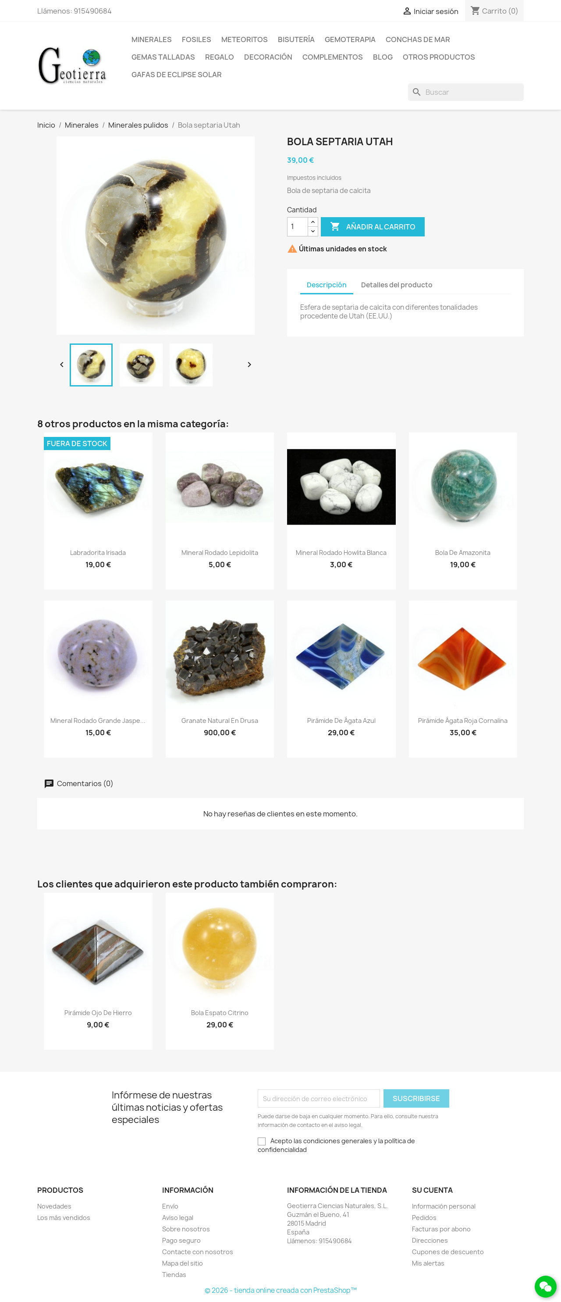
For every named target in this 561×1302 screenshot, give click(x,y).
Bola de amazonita (462, 552)
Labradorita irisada (98, 552)
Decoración (268, 57)
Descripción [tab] (327, 285)
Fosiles (196, 39)
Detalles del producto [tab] (397, 285)
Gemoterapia (350, 39)
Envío (170, 1206)
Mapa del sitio (182, 1263)
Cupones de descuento (448, 1252)
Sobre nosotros (186, 1229)
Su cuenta (432, 1190)
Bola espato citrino (220, 1013)
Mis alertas (428, 1263)
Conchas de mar (418, 39)
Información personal (444, 1206)
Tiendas (174, 1274)
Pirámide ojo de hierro (98, 1013)
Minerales (151, 39)
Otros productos (439, 57)
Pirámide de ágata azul (341, 720)
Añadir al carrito (372, 226)
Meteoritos (244, 39)
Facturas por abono (441, 1229)
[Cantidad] (297, 226)
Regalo (219, 57)
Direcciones (430, 1240)
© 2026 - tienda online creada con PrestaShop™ (281, 1290)
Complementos (332, 57)
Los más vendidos (63, 1217)
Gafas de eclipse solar (176, 74)
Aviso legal (177, 1217)
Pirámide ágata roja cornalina (463, 720)
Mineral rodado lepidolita (219, 552)
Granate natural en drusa (219, 720)
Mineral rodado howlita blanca (341, 552)
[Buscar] (466, 92)
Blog (383, 57)
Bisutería (296, 39)
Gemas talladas (163, 57)
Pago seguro (181, 1240)
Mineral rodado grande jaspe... (98, 720)
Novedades (54, 1206)
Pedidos (424, 1217)
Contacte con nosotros (197, 1252)
